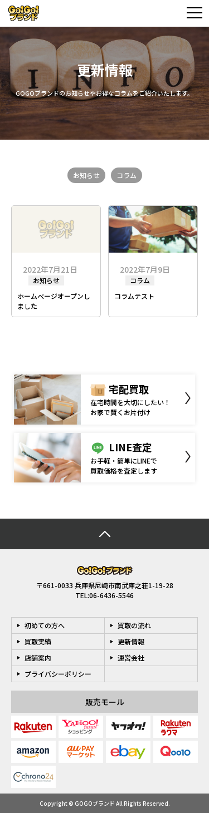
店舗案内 (38, 657)
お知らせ (86, 175)
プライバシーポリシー (58, 673)
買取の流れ (134, 625)
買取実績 (38, 641)
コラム (126, 175)
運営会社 (131, 657)
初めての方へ (45, 625)
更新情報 (131, 641)
